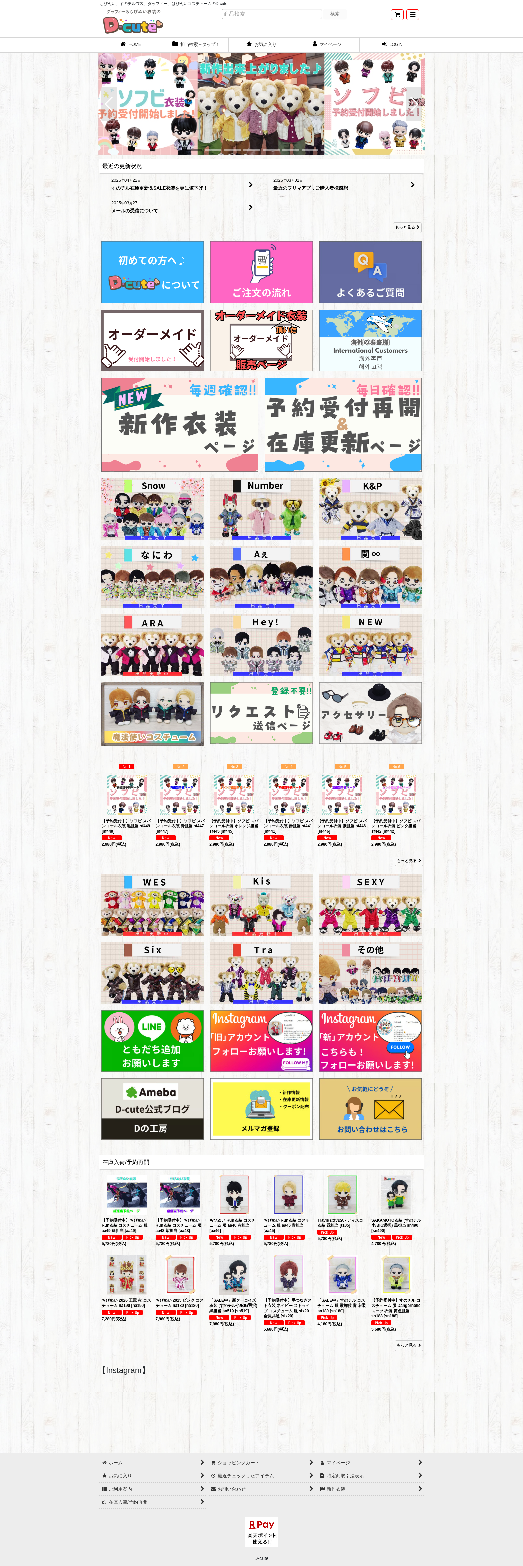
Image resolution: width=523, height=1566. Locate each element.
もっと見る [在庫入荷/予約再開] (409, 1345)
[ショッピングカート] (397, 14)
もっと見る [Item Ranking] (409, 860)
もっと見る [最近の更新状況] (407, 227)
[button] (412, 14)
